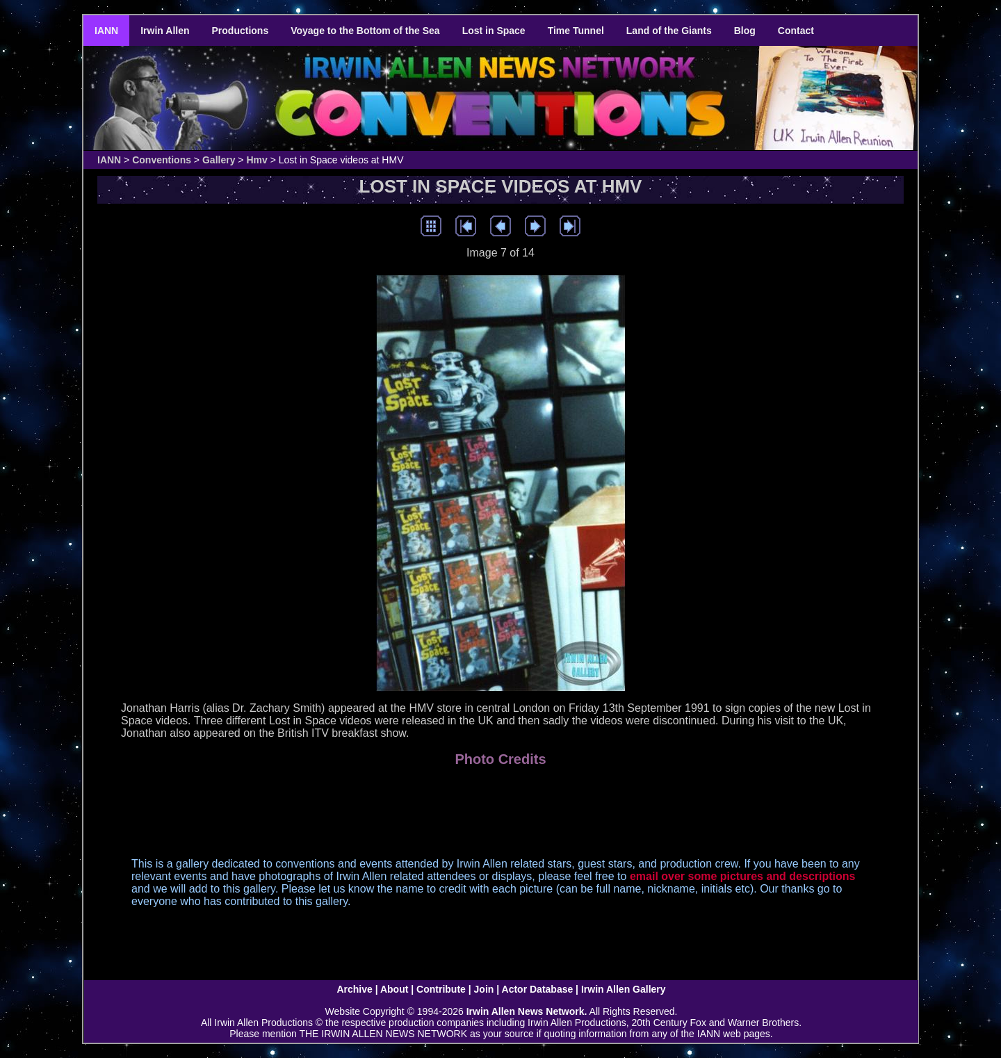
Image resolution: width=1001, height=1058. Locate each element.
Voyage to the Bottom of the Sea (365, 30)
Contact (796, 30)
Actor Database (537, 989)
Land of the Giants (669, 30)
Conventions (161, 159)
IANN (106, 30)
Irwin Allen (164, 30)
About (394, 989)
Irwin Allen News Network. (526, 1011)
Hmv (256, 159)
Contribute (441, 989)
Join (484, 989)
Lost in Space (494, 30)
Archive (354, 989)
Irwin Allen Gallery (623, 989)
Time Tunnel (576, 30)
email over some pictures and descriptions (743, 876)
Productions (240, 30)
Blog (745, 30)
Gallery (218, 159)
